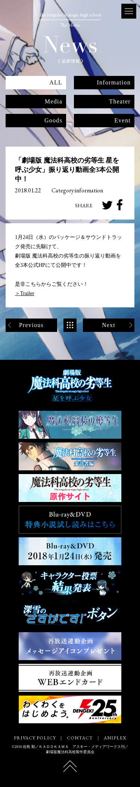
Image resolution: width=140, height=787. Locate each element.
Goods (53, 120)
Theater (120, 101)
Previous (31, 325)
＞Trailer (24, 293)
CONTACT (80, 738)
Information (114, 82)
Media (53, 101)
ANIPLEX (115, 738)
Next (108, 325)
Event (122, 120)
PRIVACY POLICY (35, 738)
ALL (55, 82)
